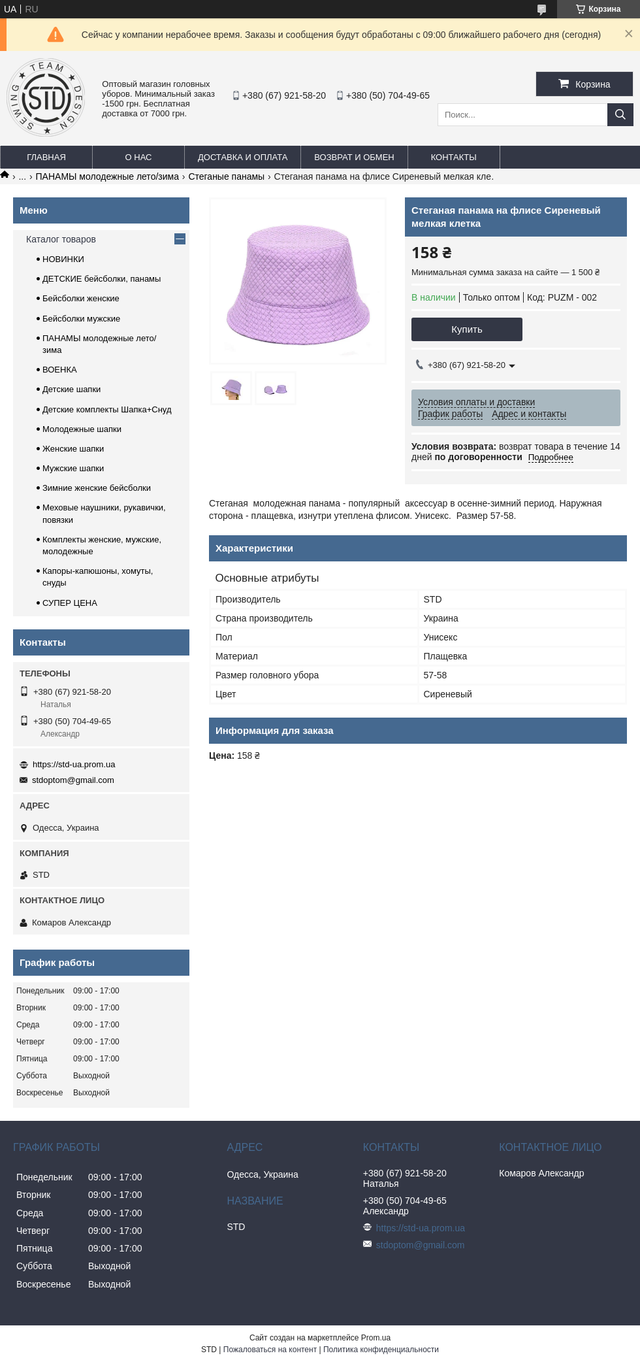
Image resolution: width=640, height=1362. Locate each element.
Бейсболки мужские (81, 319)
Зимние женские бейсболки (96, 488)
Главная (46, 157)
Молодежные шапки (81, 429)
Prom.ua (376, 1337)
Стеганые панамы (226, 176)
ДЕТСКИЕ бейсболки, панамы (101, 279)
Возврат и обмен (354, 157)
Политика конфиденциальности (381, 1349)
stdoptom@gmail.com (73, 780)
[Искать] (620, 114)
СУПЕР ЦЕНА (69, 603)
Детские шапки (71, 389)
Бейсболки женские (81, 298)
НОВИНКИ (63, 259)
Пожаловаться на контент (270, 1349)
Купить (466, 329)
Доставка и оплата (242, 157)
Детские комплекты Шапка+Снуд (107, 409)
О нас (138, 157)
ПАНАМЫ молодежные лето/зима (107, 176)
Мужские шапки (73, 468)
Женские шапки (73, 449)
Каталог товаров (61, 239)
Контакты (454, 157)
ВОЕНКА (59, 369)
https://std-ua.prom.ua (74, 764)
